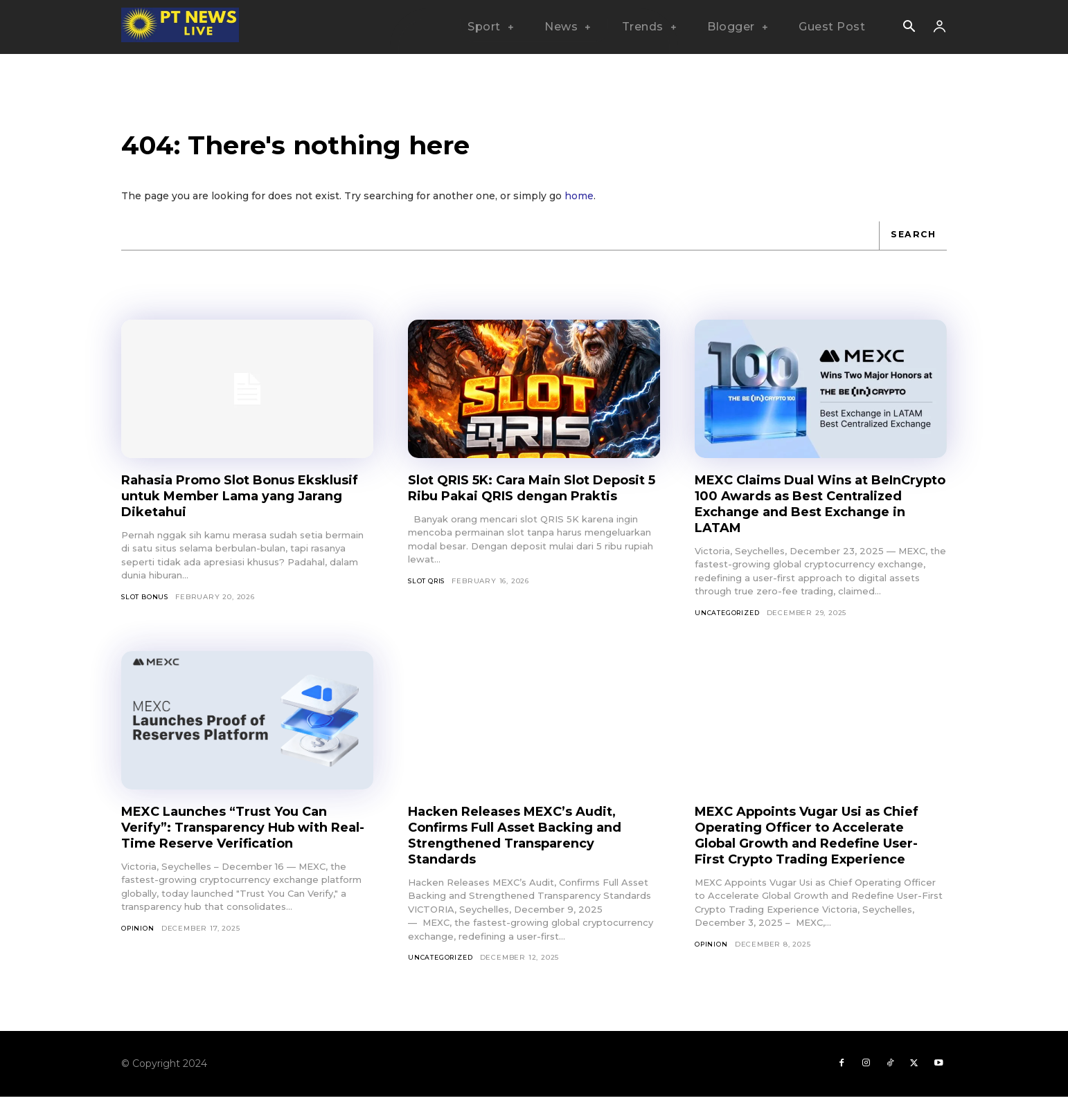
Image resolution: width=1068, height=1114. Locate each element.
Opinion (138, 939)
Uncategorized (729, 623)
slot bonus (145, 607)
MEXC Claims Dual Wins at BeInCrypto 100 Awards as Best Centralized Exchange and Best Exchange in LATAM (810, 514)
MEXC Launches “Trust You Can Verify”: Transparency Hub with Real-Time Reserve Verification (237, 838)
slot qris (428, 607)
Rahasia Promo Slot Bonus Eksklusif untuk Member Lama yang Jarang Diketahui (233, 506)
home (579, 206)
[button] (909, 28)
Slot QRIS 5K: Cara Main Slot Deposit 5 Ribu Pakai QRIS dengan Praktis (511, 506)
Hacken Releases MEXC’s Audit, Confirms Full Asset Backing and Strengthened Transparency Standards (527, 846)
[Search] (911, 246)
